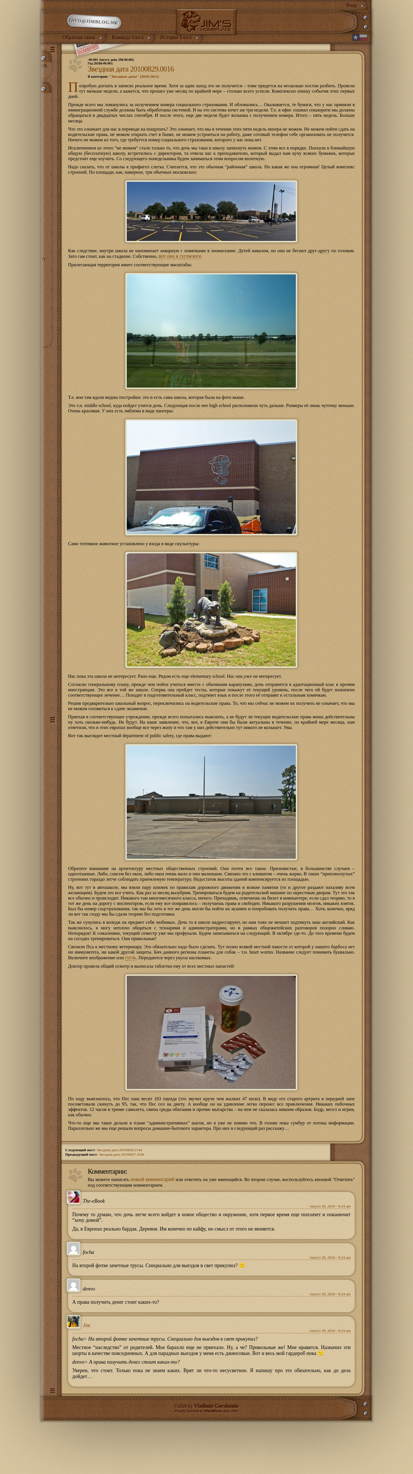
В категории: (124, 84)
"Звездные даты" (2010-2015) (136, 84)
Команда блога (128, 43)
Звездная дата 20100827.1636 (122, 1203)
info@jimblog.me (94, 25)
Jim (86, 1375)
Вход (352, 5)
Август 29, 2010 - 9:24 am (329, 1256)
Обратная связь (79, 43)
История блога (176, 43)
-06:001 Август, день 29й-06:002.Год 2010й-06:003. (113, 69)
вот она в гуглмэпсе (207, 271)
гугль (181, 1003)
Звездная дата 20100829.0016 (131, 76)
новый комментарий (158, 1228)
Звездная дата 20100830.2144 (120, 1198)
